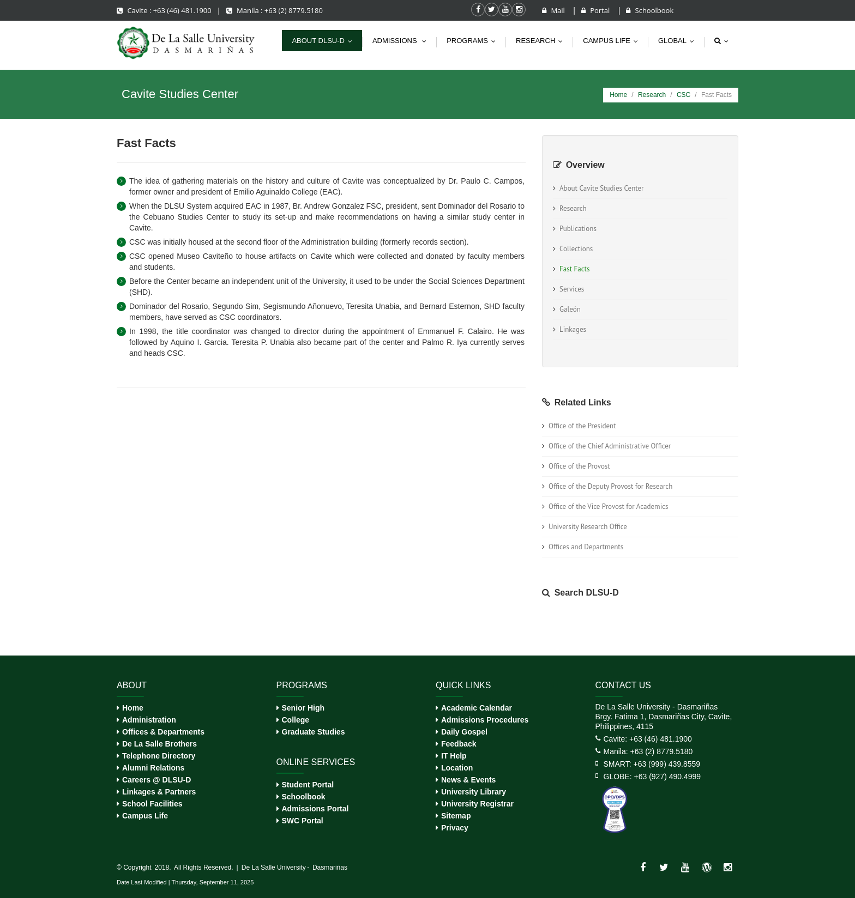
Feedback (459, 743)
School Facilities (152, 803)
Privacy (454, 827)
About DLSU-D (324, 41)
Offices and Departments (586, 546)
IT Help (454, 755)
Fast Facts (574, 269)
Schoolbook (649, 10)
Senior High (303, 707)
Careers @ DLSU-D (156, 779)
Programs (474, 41)
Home (618, 95)
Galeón (570, 309)
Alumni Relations (153, 767)
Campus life (613, 41)
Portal (596, 10)
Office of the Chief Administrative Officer (610, 446)
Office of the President (582, 425)
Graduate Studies (313, 731)
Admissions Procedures (484, 719)
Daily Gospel (464, 731)
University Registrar (477, 803)
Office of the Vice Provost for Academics (609, 506)
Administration (149, 719)
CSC (683, 95)
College (296, 719)
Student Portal (308, 784)
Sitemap (456, 815)
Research (542, 41)
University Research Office (588, 526)
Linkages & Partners (159, 791)
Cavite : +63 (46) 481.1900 (165, 10)
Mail (554, 10)
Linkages (572, 329)
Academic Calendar (476, 707)
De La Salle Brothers (159, 743)
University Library (473, 791)
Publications (578, 228)
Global (678, 41)
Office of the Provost (579, 466)
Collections (576, 248)
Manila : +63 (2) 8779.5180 (274, 10)
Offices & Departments (163, 731)
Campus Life (145, 815)
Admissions (401, 41)
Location (457, 767)
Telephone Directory (158, 755)
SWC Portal (302, 820)
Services (571, 289)
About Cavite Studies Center (601, 188)
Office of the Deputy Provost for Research (610, 486)
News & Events (468, 779)
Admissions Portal (315, 808)
